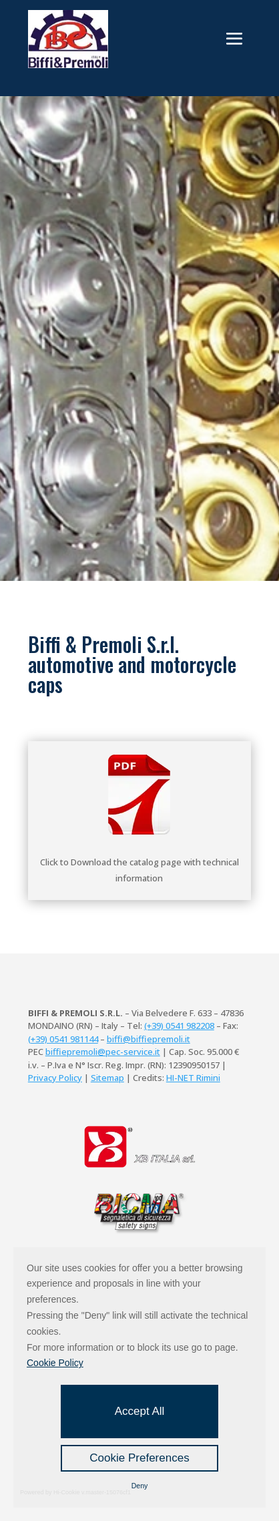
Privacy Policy (55, 1078)
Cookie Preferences (139, 1458)
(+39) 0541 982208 (179, 1026)
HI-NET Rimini (193, 1078)
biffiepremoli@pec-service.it (102, 1052)
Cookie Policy (55, 1362)
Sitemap (107, 1078)
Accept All (140, 1411)
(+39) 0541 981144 (63, 1039)
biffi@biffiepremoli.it (148, 1039)
